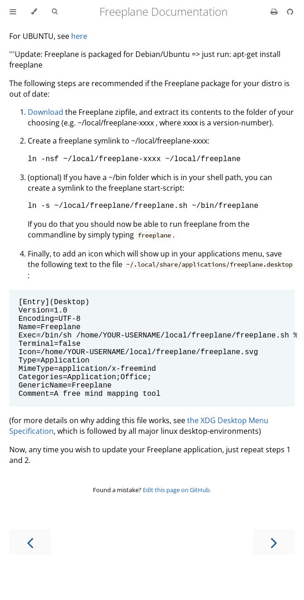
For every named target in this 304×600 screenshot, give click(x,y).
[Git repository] (290, 11)
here (79, 36)
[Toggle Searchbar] (54, 11)
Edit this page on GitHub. (177, 512)
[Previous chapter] (30, 564)
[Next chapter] (274, 564)
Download (45, 112)
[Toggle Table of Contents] (13, 11)
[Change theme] (34, 11)
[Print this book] (275, 11)
